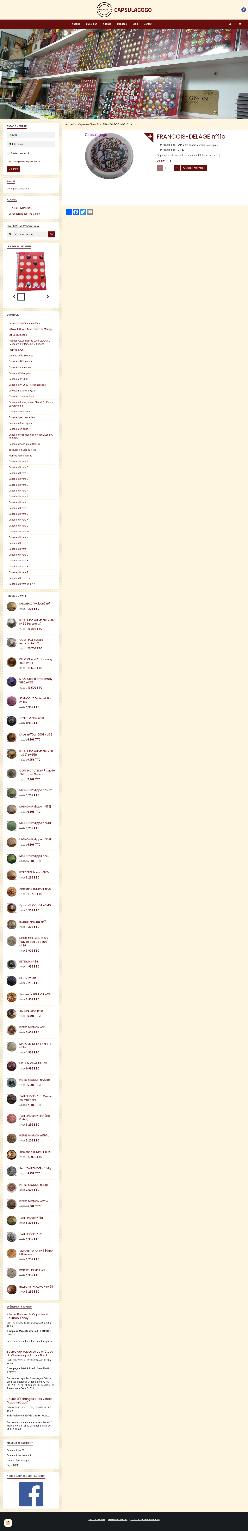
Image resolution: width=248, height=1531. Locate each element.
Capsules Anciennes (20, 367)
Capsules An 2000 (18, 379)
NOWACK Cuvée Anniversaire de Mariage (31, 329)
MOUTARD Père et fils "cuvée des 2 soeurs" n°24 (33, 941)
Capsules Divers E (18, 485)
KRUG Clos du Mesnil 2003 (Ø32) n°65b (36, 753)
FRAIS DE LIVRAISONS (20, 208)
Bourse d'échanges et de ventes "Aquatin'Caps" (29, 1400)
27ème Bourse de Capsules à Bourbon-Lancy (27, 1316)
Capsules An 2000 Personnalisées (27, 385)
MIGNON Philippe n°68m (35, 790)
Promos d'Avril (16, 349)
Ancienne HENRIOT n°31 (35, 994)
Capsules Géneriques (20, 423)
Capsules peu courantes (22, 417)
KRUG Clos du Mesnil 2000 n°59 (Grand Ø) (37, 622)
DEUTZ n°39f (27, 978)
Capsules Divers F (88, 124)
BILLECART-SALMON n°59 (36, 1287)
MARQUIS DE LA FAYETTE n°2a (35, 1045)
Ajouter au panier (194, 168)
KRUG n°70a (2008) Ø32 (35, 734)
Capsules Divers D (18, 479)
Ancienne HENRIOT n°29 (35, 1152)
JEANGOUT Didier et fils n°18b (35, 700)
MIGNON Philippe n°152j (35, 806)
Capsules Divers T (18, 572)
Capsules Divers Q (18, 554)
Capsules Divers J (18, 514)
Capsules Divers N (18, 537)
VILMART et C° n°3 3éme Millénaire (36, 1252)
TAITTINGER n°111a (31, 1218)
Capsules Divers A (18, 461)
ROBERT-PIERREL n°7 (32, 922)
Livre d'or (91, 24)
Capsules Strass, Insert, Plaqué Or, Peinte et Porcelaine (31, 404)
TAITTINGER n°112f (31, 1234)
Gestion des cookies (117, 1519)
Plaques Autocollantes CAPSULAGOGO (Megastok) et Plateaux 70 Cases (29, 342)
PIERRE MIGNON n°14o (33, 1185)
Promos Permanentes (20, 455)
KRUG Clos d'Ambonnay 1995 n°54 (35, 661)
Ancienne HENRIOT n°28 (35, 889)
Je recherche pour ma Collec (24, 213)
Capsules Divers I (18, 508)
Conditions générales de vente (145, 1519)
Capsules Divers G (18, 496)
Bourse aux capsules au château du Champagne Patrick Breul (30, 1353)
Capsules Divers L (18, 525)
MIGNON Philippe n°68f (35, 856)
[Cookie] (8, 1523)
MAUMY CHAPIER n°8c (33, 1063)
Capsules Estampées (20, 373)
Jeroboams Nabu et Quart (22, 390)
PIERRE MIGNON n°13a (33, 1027)
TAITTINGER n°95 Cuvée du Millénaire (35, 1098)
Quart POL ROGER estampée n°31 (31, 641)
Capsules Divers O (18, 543)
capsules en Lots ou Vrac (22, 450)
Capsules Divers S (18, 566)
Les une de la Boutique (21, 355)
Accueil (76, 24)
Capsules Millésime (19, 411)
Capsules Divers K (18, 519)
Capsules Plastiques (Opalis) (24, 444)
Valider (13, 169)
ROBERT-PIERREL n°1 (32, 1270)
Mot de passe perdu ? (31, 161)
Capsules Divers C (18, 473)
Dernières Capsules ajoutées (24, 323)
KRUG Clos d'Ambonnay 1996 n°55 (35, 680)
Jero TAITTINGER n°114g (35, 1168)
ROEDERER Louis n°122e (34, 872)
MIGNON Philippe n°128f (35, 823)
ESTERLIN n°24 (28, 961)
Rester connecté (18, 153)
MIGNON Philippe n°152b (35, 839)
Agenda (107, 24)
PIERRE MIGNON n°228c (34, 1080)
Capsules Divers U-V (19, 578)
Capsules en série (18, 429)
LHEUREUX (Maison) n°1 (34, 603)
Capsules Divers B (18, 467)
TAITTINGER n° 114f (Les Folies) (35, 1117)
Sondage (122, 24)
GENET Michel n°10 (31, 718)
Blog (135, 24)
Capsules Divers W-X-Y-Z (22, 584)
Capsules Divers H (18, 502)
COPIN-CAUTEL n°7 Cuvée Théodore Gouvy (37, 772)
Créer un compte (14, 161)
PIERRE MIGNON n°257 (33, 1201)
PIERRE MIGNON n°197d (34, 1135)
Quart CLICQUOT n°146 (35, 905)
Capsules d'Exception (20, 361)
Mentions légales (97, 1519)
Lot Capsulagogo (18, 335)
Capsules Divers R (18, 560)
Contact (148, 24)
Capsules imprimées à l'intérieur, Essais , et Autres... (31, 436)
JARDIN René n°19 (31, 1011)
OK (51, 234)
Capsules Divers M (19, 531)
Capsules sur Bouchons (21, 396)
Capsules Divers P (18, 549)
